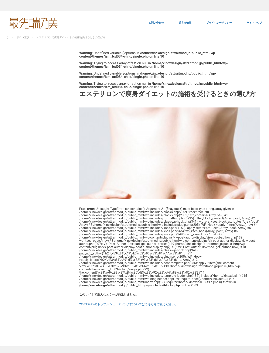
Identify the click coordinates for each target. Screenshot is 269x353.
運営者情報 (185, 22)
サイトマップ (254, 22)
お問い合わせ (156, 22)
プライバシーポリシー (219, 22)
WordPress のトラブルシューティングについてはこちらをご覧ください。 (128, 304)
